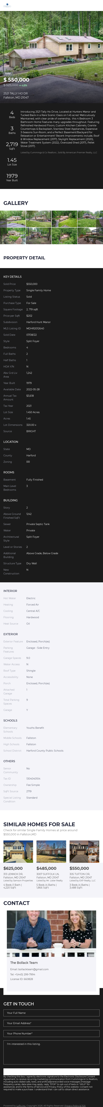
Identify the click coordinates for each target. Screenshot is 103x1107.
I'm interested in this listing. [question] (51, 1052)
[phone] (51, 1033)
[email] (51, 1023)
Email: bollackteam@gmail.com (29, 969)
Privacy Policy (56, 1087)
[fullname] (51, 1013)
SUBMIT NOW (51, 1071)
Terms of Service (35, 1087)
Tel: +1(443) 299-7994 (22, 974)
